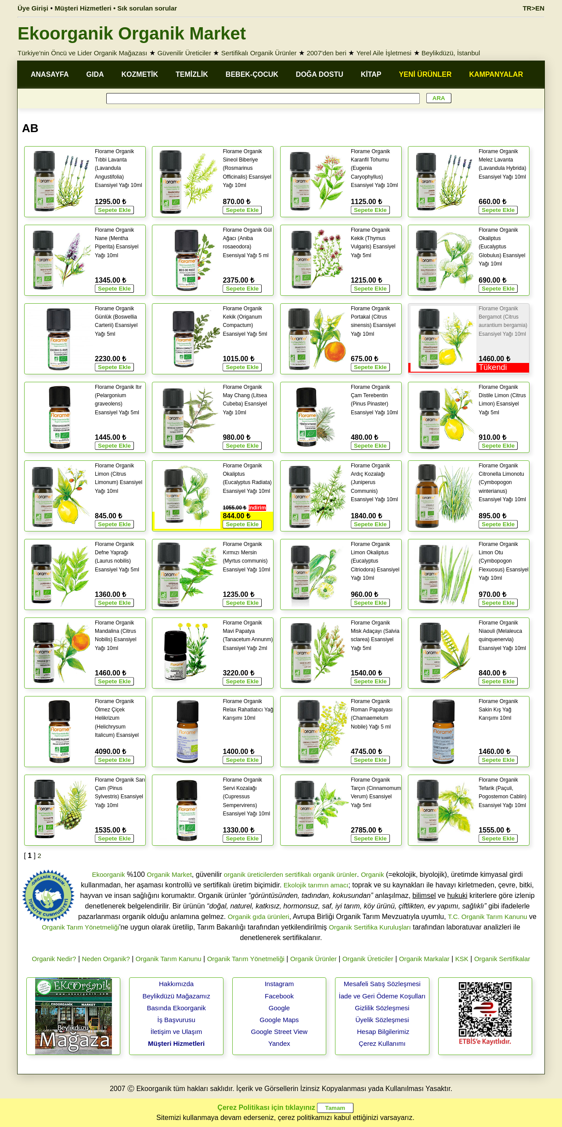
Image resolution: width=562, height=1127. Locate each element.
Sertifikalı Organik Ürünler (259, 53)
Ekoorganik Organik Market (132, 33)
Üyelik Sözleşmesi (382, 1019)
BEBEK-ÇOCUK (252, 74)
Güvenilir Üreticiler (184, 53)
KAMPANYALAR (496, 74)
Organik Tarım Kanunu (169, 958)
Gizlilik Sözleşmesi (382, 1008)
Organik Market (169, 874)
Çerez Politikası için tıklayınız (266, 1107)
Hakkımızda (176, 983)
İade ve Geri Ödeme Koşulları (382, 996)
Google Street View (279, 1031)
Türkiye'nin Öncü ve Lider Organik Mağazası (83, 53)
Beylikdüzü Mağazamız (176, 996)
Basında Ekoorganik (176, 1008)
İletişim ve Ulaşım (176, 1031)
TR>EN (533, 8)
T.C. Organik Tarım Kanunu (487, 916)
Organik (372, 874)
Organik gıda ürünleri (258, 916)
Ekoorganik (108, 874)
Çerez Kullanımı (382, 1043)
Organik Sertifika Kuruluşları (370, 927)
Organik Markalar (424, 958)
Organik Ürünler (313, 958)
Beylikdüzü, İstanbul (451, 53)
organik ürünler (335, 874)
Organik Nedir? (54, 958)
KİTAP (371, 74)
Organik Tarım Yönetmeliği (80, 927)
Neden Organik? (106, 958)
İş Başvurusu (176, 1019)
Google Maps (279, 1019)
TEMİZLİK (192, 74)
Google (279, 1008)
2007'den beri (326, 53)
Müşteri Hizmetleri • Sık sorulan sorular (116, 8)
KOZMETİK (140, 74)
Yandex (279, 1043)
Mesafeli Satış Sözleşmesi (382, 983)
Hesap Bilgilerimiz (383, 1031)
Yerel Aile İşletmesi (384, 53)
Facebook (279, 996)
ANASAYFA (50, 74)
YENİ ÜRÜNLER (425, 74)
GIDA (95, 74)
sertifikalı (298, 874)
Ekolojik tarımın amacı (316, 885)
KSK (461, 958)
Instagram (279, 983)
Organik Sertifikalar (502, 958)
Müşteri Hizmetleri (176, 1043)
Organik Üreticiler (367, 958)
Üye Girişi (33, 8)
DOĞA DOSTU (319, 74)
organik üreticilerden (253, 874)
